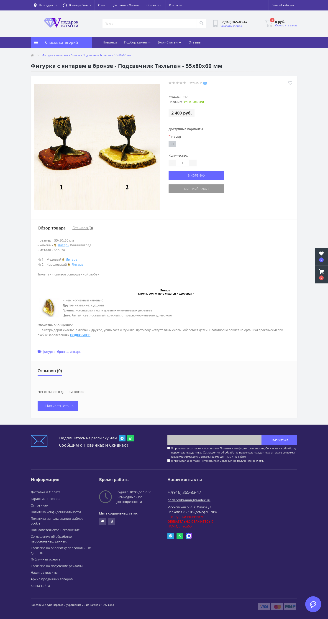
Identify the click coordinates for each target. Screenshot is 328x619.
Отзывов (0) (82, 227)
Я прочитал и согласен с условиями (217, 461)
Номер (175, 136)
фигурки (49, 351)
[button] (77, 5)
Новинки (110, 42)
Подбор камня (137, 42)
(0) (205, 83)
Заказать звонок (231, 26)
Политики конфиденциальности (242, 448)
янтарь (75, 351)
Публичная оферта (45, 559)
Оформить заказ (286, 25)
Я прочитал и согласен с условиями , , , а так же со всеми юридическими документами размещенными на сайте (233, 452)
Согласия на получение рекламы (242, 461)
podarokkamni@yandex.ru (188, 500)
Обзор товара (52, 228)
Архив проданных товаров (52, 579)
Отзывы (195, 42)
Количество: (178, 155)
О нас (102, 5)
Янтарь (63, 245)
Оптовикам (153, 5)
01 (172, 144)
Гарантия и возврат (46, 499)
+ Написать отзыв (58, 405)
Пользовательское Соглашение (55, 530)
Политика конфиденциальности (56, 512)
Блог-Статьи (169, 42)
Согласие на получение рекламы (57, 566)
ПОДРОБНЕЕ (80, 335)
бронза (62, 351)
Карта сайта (40, 585)
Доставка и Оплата (126, 5)
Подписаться (279, 440)
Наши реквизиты (44, 572)
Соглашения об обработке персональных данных (236, 452)
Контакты (175, 5)
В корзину (196, 175)
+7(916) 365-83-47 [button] (184, 492)
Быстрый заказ (196, 189)
